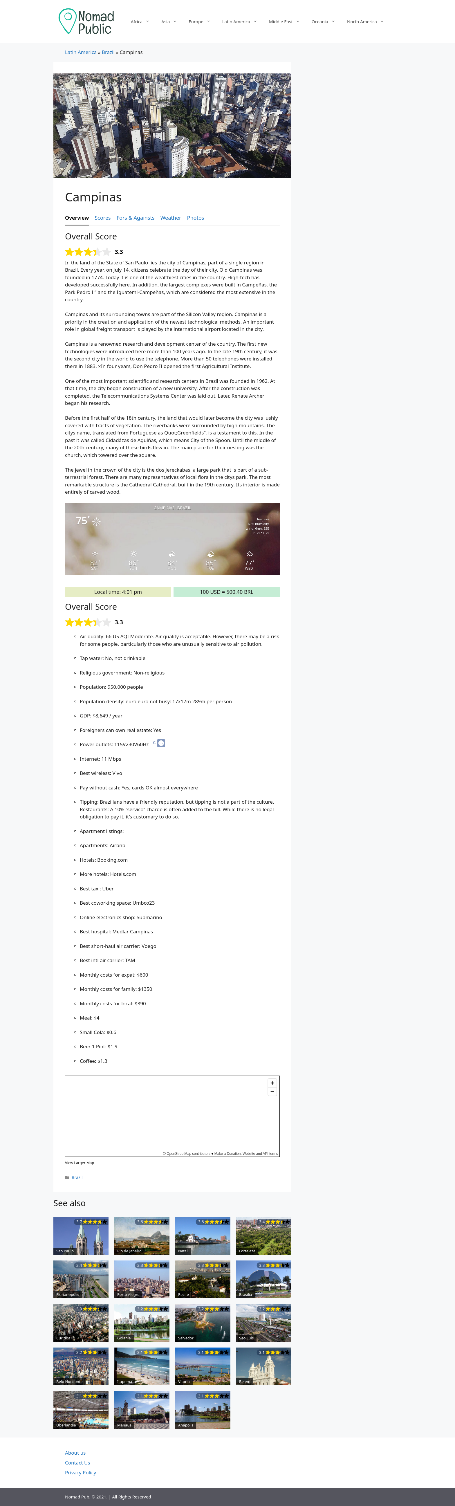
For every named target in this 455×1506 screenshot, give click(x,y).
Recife (183, 1294)
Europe (202, 21)
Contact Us (77, 1462)
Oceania (326, 21)
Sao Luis (246, 1338)
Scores (103, 217)
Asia (172, 21)
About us (75, 1452)
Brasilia (245, 1294)
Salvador (186, 1338)
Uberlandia (66, 1425)
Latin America (242, 21)
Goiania (124, 1338)
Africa (143, 21)
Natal (183, 1251)
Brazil (108, 52)
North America (368, 21)
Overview (77, 217)
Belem (244, 1381)
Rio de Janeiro (129, 1251)
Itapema (124, 1381)
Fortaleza (247, 1251)
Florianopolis (67, 1294)
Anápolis (185, 1425)
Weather (170, 217)
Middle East (287, 21)
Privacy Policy (80, 1472)
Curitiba (63, 1338)
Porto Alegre (128, 1294)
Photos (195, 217)
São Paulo (65, 1251)
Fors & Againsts (136, 217)
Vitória (184, 1381)
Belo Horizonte (69, 1381)
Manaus (124, 1425)
